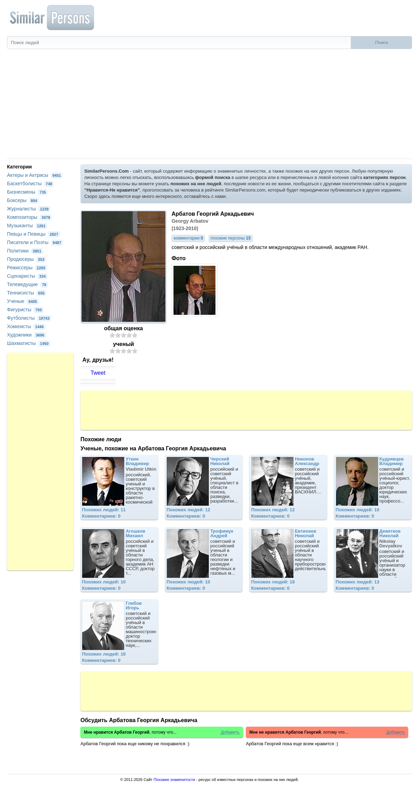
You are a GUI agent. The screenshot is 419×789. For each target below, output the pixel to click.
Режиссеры (27, 267)
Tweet (98, 373)
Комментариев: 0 (101, 516)
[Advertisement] (209, 106)
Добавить (230, 732)
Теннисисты (26, 293)
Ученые (23, 301)
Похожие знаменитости (174, 779)
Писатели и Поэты (35, 242)
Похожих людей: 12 (188, 509)
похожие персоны (231, 238)
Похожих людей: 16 (104, 654)
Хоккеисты (26, 326)
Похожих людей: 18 (273, 582)
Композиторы (29, 217)
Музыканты (27, 225)
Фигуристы (25, 309)
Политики (25, 251)
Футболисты (29, 318)
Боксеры (23, 200)
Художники (26, 335)
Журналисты (28, 209)
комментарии (188, 238)
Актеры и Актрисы (35, 175)
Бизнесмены (27, 192)
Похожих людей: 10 (357, 509)
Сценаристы (27, 276)
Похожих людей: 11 (104, 509)
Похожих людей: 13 (357, 582)
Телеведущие (27, 284)
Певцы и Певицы (33, 234)
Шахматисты (28, 343)
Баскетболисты (30, 183)
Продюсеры (26, 259)
